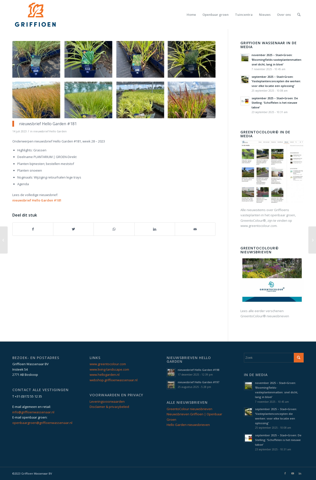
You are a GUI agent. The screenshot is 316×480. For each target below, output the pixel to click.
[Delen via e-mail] (195, 229)
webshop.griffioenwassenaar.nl (114, 380)
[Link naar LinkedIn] (300, 473)
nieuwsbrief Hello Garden (50, 131)
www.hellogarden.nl (104, 374)
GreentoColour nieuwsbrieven (189, 409)
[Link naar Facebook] (285, 473)
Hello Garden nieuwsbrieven (188, 424)
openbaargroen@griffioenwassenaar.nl (42, 422)
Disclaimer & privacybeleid (109, 406)
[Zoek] (299, 14)
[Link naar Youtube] (292, 473)
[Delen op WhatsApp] (114, 229)
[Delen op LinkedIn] (155, 229)
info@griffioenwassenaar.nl (33, 412)
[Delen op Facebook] (33, 229)
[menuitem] (191, 14)
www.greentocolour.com (108, 364)
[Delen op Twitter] (73, 229)
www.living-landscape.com (109, 369)
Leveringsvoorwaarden (107, 401)
